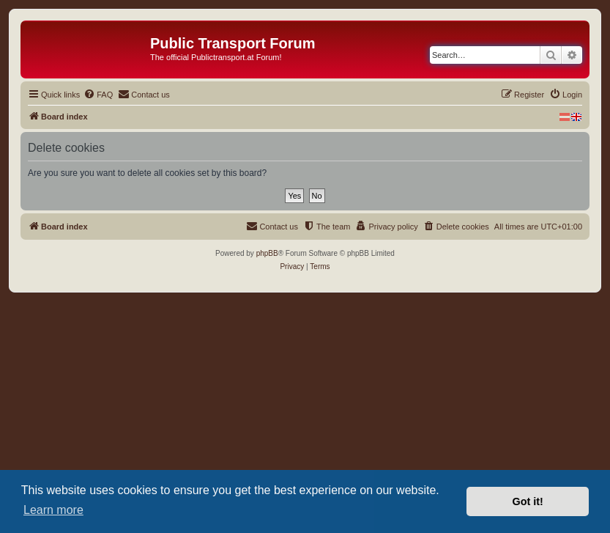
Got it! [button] (528, 501)
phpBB (267, 253)
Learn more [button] (53, 510)
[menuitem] (98, 94)
